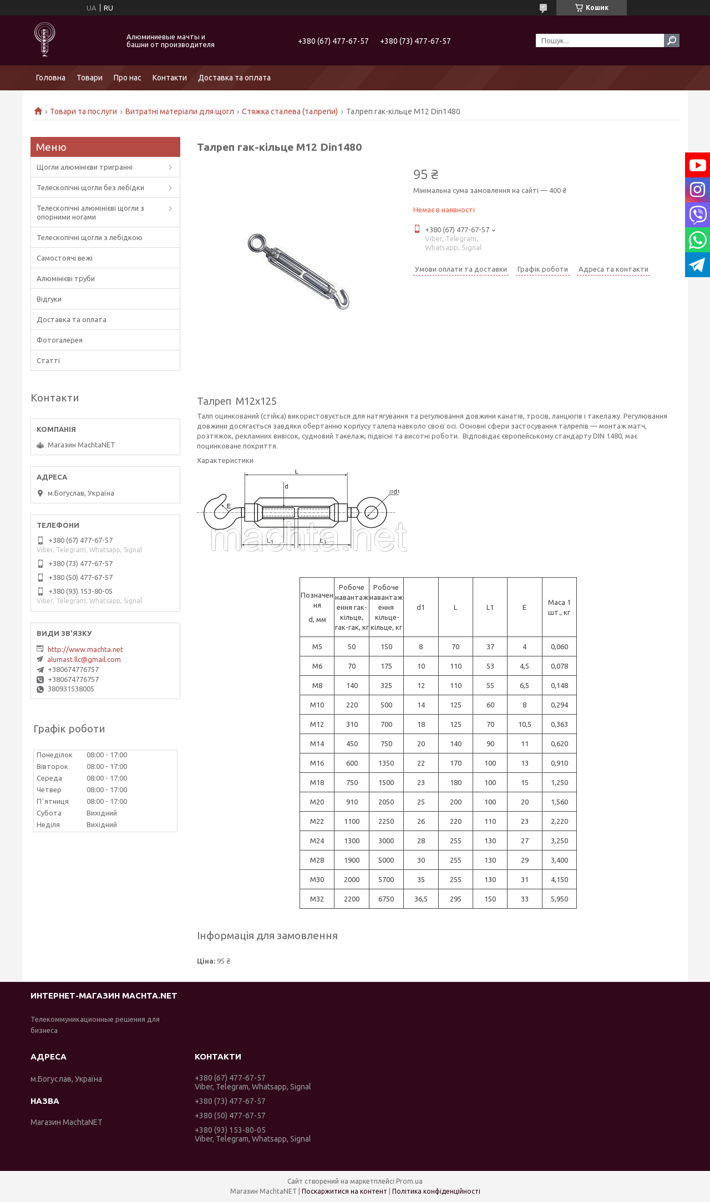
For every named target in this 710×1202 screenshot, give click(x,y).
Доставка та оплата (234, 77)
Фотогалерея (60, 340)
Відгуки (49, 299)
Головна (50, 77)
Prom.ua (409, 1181)
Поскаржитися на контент (344, 1191)
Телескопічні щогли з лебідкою (90, 237)
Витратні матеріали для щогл (179, 111)
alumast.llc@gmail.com (84, 659)
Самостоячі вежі (65, 258)
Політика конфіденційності (436, 1191)
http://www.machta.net (85, 649)
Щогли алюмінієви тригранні (85, 167)
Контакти (170, 77)
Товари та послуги (83, 111)
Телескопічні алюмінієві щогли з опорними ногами (90, 212)
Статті (48, 360)
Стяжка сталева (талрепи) (290, 111)
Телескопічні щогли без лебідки (90, 187)
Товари (90, 77)
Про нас (127, 77)
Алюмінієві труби (66, 278)
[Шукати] (671, 40)
